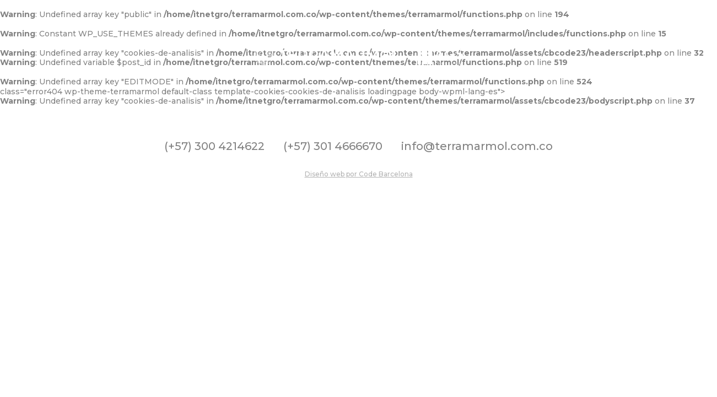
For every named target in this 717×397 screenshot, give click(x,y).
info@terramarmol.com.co (477, 146)
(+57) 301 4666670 (332, 146)
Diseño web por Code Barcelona (359, 174)
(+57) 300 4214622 (214, 146)
